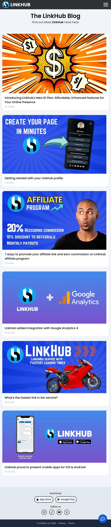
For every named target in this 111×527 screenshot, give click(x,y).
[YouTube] (59, 512)
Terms (71, 523)
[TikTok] (51, 512)
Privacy (62, 523)
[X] (66, 512)
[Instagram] (44, 512)
